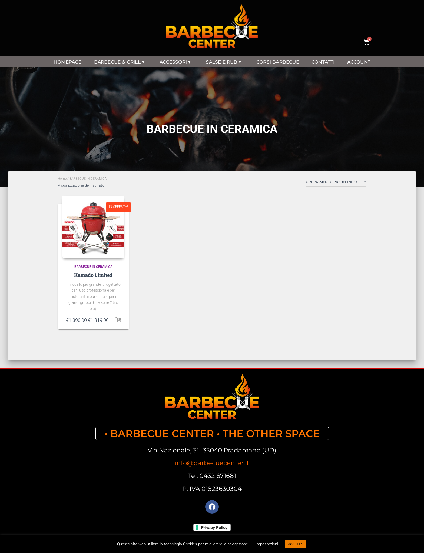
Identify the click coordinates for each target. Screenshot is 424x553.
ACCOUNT (358, 62)
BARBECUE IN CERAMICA (93, 267)
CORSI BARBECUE (277, 62)
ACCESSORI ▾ (176, 62)
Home (62, 179)
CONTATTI (323, 62)
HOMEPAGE (68, 62)
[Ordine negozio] (336, 183)
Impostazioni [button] (267, 544)
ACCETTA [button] (295, 544)
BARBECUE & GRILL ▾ (120, 62)
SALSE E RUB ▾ (225, 62)
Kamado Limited (93, 275)
